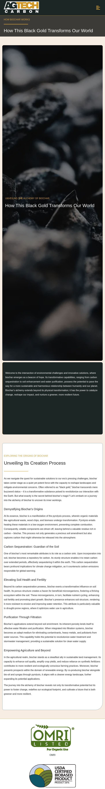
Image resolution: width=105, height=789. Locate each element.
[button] (98, 7)
